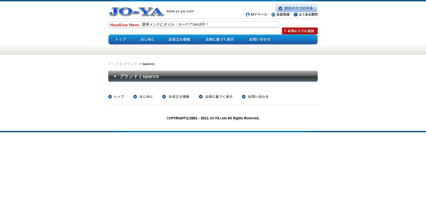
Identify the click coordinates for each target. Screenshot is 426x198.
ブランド (130, 63)
